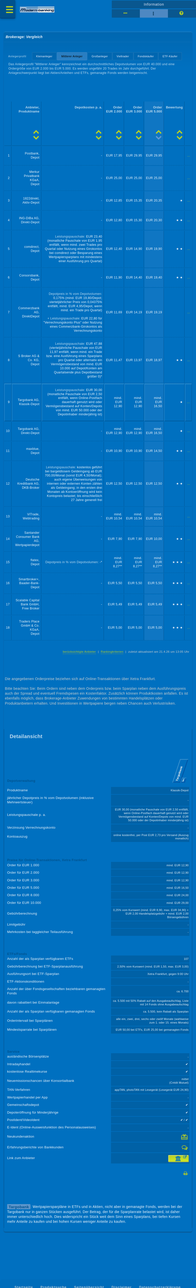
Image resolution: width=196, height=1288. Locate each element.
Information (154, 4)
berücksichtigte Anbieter (79, 651)
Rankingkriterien (112, 651)
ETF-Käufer (170, 56)
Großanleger (100, 56)
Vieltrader (123, 56)
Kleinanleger (44, 56)
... (188, 155)
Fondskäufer (146, 56)
